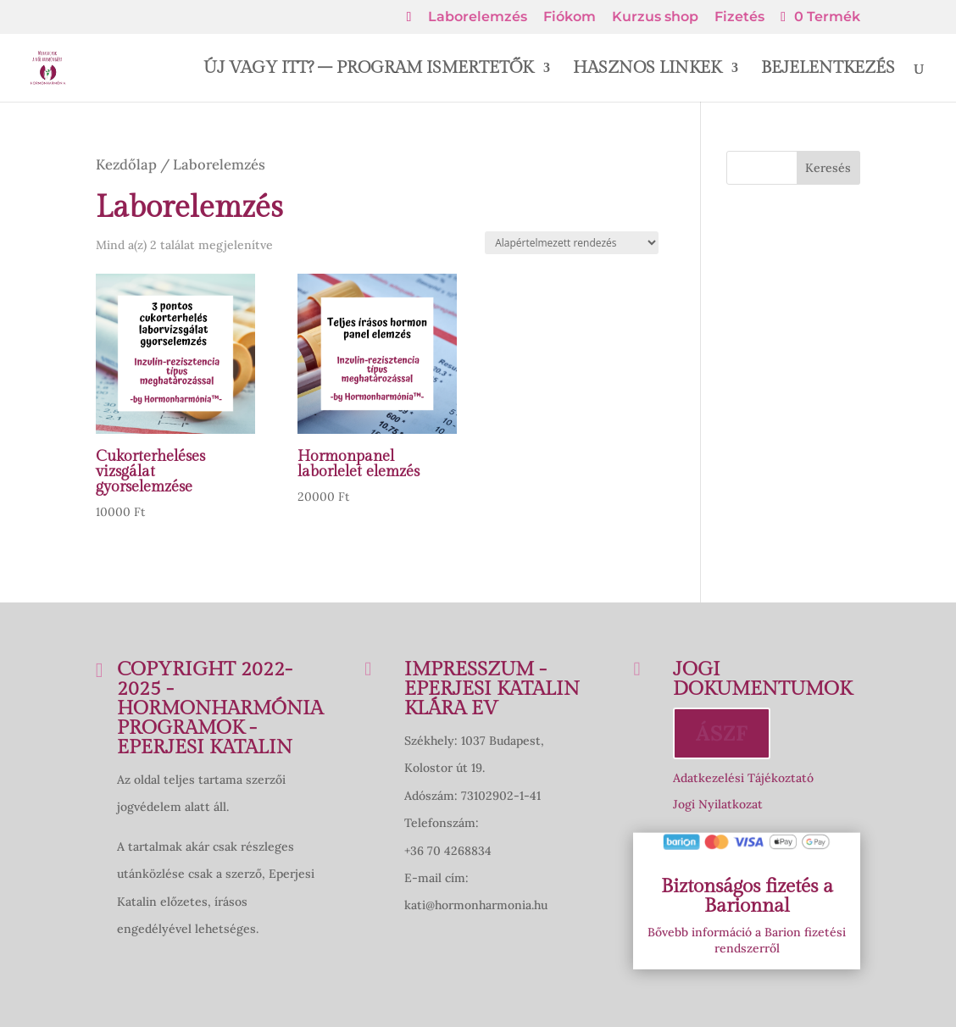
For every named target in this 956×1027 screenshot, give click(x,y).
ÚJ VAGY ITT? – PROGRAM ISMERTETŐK (368, 70)
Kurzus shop (655, 17)
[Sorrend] (572, 242)
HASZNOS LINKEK (647, 70)
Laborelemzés (477, 17)
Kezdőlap (126, 164)
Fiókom (569, 17)
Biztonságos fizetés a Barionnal (747, 896)
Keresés (828, 167)
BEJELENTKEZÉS (828, 70)
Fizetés (739, 17)
